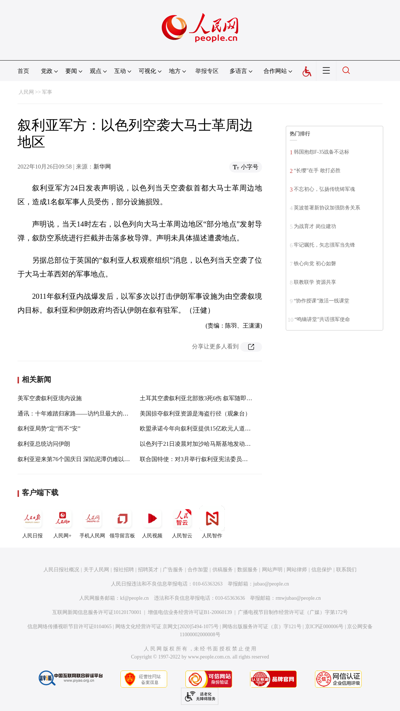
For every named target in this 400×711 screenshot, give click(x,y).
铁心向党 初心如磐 (315, 263)
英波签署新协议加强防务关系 (327, 207)
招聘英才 (148, 569)
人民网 (26, 92)
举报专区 (207, 71)
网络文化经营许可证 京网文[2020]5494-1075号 (167, 626)
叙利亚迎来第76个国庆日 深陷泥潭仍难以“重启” (79, 459)
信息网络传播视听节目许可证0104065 (69, 626)
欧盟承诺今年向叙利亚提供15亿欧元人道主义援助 (204, 428)
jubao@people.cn (271, 584)
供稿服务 (222, 569)
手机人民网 (92, 522)
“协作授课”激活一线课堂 (321, 301)
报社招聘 (124, 569)
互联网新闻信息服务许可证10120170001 (97, 612)
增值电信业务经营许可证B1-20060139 (190, 612)
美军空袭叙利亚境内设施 (50, 398)
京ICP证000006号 (324, 626)
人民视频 (152, 522)
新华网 (102, 166)
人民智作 (212, 522)
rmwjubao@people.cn (298, 598)
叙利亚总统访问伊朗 (44, 444)
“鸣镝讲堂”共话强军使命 (322, 319)
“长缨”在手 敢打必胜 (317, 170)
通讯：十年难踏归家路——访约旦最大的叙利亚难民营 (88, 413)
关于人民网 (96, 569)
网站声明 (272, 569)
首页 (23, 71)
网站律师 (296, 569)
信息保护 (321, 569)
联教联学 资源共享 (315, 282)
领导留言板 (122, 522)
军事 (47, 92)
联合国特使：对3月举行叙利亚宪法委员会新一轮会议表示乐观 (220, 459)
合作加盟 (198, 569)
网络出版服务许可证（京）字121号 (261, 626)
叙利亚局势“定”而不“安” (49, 428)
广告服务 (173, 569)
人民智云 (182, 522)
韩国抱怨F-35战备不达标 (321, 152)
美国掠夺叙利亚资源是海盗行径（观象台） (195, 413)
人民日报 (32, 522)
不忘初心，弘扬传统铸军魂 (324, 189)
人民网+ (62, 522)
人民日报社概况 (61, 569)
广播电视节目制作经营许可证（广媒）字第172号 (293, 612)
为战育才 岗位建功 (315, 226)
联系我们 (346, 569)
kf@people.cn (134, 598)
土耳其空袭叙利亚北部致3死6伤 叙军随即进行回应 (205, 398)
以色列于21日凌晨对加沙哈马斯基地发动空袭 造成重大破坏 (216, 444)
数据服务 (247, 569)
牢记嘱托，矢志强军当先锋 (324, 245)
